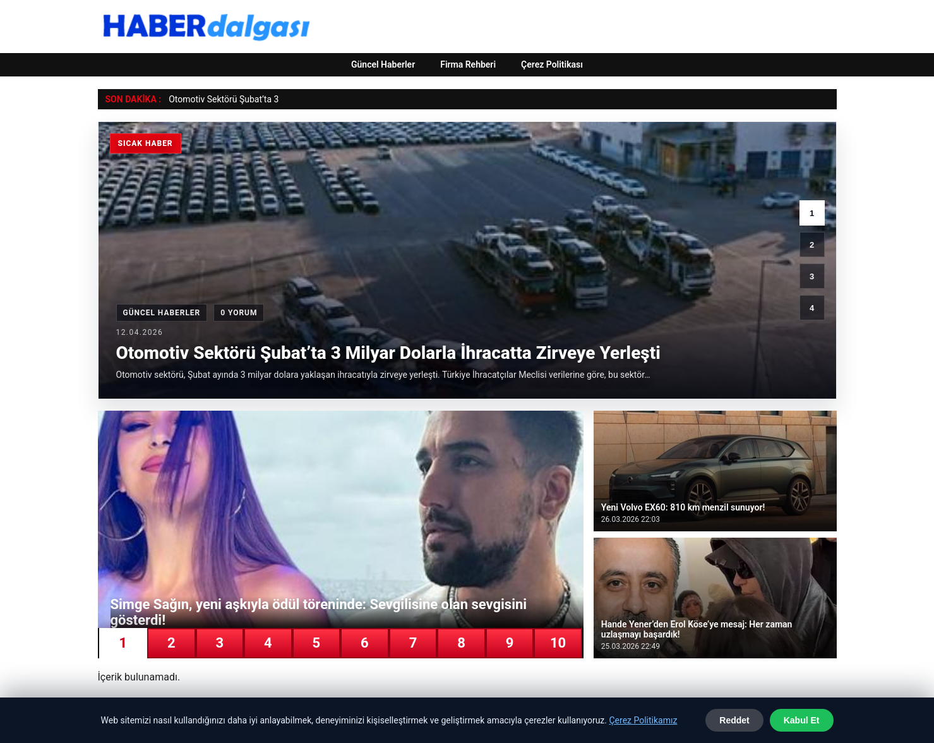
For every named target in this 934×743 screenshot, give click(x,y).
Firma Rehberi (468, 64)
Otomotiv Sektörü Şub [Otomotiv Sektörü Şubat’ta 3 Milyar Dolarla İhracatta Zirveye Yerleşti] (211, 99)
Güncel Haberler (383, 64)
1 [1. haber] (812, 213)
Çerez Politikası (552, 64)
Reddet (734, 720)
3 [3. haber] (812, 276)
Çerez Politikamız (643, 720)
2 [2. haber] (812, 245)
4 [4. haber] (812, 308)
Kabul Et (802, 720)
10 (558, 643)
